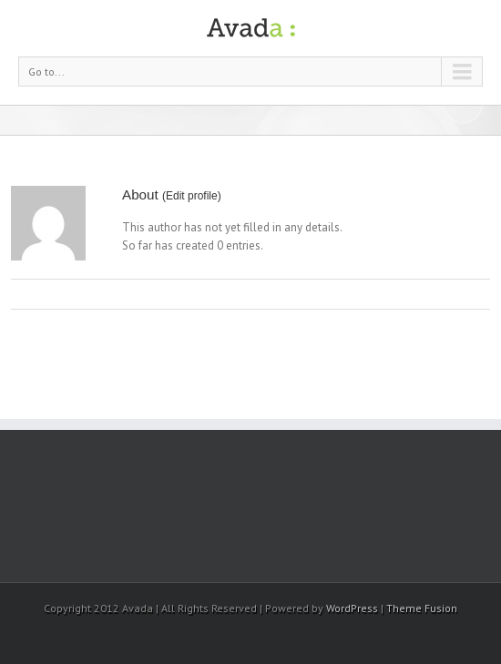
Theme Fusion (421, 608)
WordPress (352, 608)
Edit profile (192, 195)
